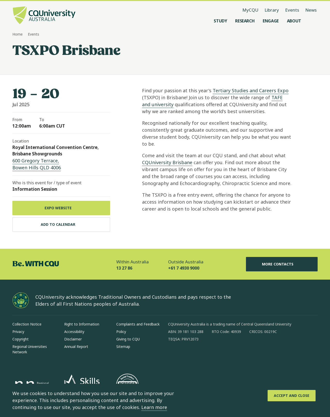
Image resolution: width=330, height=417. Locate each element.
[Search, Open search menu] (312, 20)
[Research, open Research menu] (245, 21)
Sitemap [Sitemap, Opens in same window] (123, 346)
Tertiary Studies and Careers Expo (250, 90)
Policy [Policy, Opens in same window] (121, 331)
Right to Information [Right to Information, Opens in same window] (81, 324)
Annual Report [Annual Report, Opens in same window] (76, 346)
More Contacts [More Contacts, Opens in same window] (282, 264)
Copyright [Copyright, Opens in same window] (20, 339)
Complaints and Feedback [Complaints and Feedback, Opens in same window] (138, 324)
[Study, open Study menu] (220, 21)
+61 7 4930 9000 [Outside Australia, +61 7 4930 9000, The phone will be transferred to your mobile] (183, 268)
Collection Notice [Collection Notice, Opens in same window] (27, 324)
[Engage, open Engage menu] (271, 21)
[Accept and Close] (292, 395)
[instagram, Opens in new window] (187, 355)
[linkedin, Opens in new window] (200, 355)
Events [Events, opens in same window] (292, 10)
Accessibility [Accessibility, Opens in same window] (74, 331)
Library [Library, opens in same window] (272, 10)
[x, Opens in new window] (214, 355)
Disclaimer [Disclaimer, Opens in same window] (73, 339)
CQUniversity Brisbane (167, 162)
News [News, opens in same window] (311, 10)
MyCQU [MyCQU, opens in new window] (250, 10)
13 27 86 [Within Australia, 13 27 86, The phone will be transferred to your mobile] (124, 268)
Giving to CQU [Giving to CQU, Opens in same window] (128, 339)
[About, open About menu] (294, 21)
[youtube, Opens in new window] (227, 355)
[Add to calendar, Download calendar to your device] (61, 224)
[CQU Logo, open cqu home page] (44, 15)
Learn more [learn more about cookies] (154, 407)
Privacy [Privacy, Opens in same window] (18, 331)
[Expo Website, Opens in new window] (61, 208)
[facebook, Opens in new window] (173, 355)
